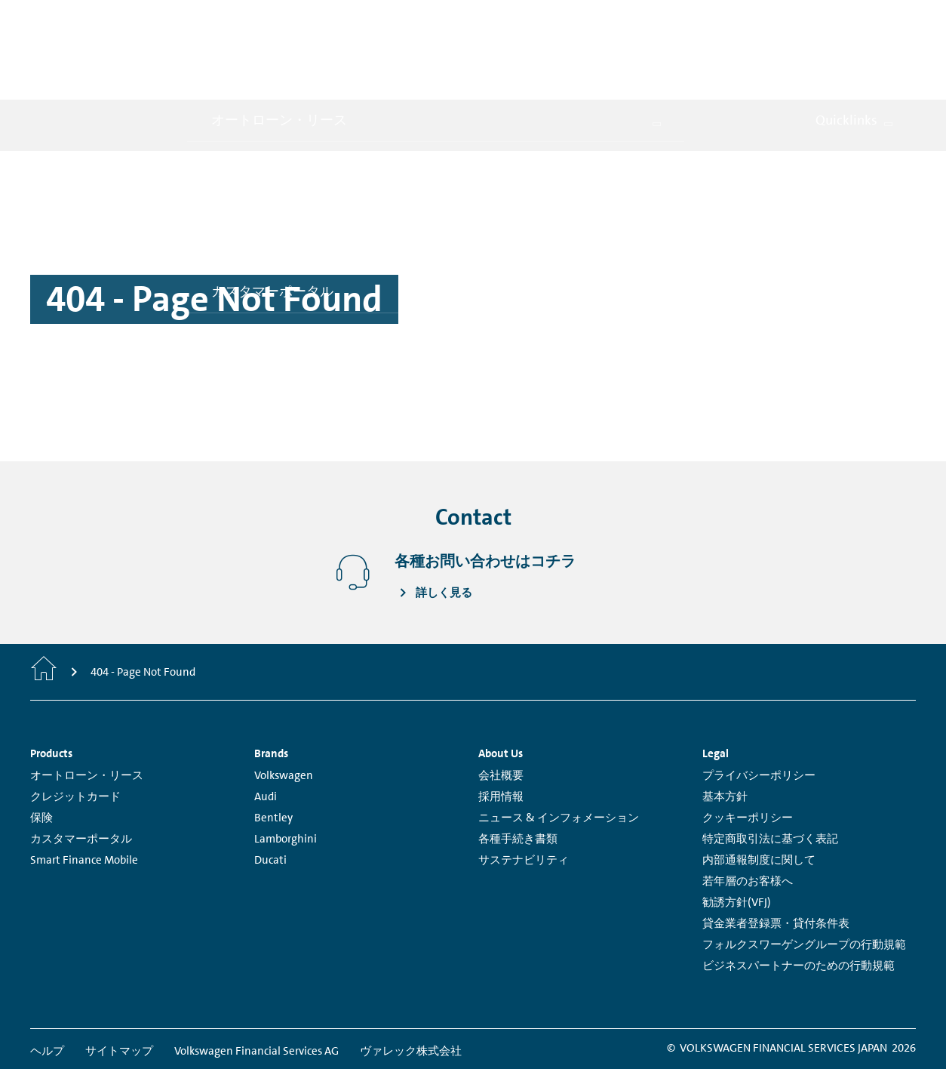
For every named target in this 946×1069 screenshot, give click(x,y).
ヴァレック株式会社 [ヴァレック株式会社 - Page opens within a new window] (411, 984)
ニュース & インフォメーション (558, 751)
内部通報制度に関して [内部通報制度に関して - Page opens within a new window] (758, 793)
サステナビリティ (523, 793)
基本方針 (725, 730)
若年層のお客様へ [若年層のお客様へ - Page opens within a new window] (747, 814)
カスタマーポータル (81, 772)
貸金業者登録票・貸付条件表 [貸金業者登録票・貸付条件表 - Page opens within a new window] (775, 856)
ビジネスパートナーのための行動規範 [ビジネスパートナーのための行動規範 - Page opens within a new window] (798, 899)
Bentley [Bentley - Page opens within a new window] (273, 751)
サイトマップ (119, 984)
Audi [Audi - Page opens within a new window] (265, 730)
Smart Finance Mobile (84, 793)
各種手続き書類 (517, 772)
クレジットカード (75, 730)
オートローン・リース (86, 708)
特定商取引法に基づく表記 (770, 772)
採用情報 (501, 730)
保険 (41, 751)
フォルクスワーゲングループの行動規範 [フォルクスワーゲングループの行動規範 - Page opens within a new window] (804, 878)
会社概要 (501, 708)
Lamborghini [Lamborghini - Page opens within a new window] (285, 772)
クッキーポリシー (747, 751)
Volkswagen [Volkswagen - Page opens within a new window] (283, 708)
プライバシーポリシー (758, 708)
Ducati (270, 793)
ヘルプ (47, 984)
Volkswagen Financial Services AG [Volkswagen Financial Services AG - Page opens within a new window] (256, 984)
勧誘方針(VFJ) (736, 835)
